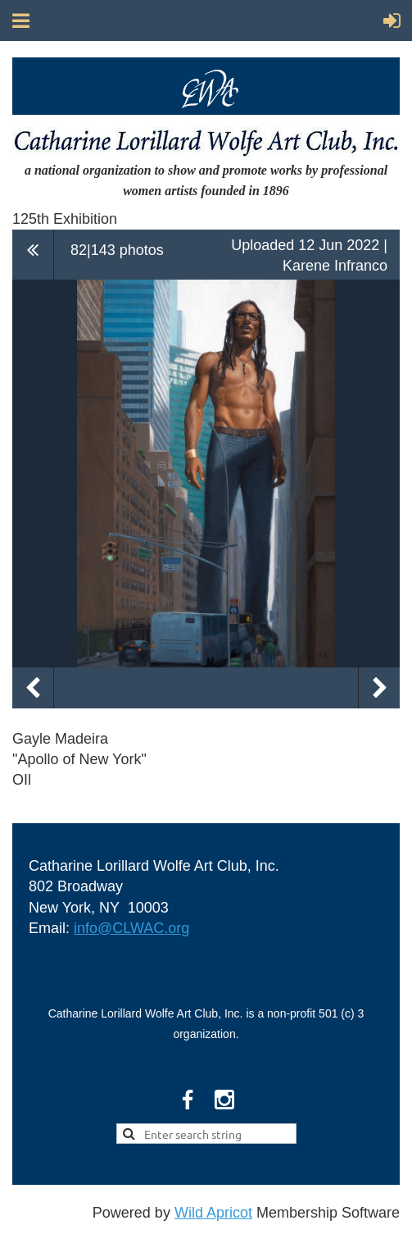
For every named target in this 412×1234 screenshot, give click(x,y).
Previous (32, 687)
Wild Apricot (213, 1212)
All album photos (33, 254)
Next (379, 687)
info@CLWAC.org (131, 928)
